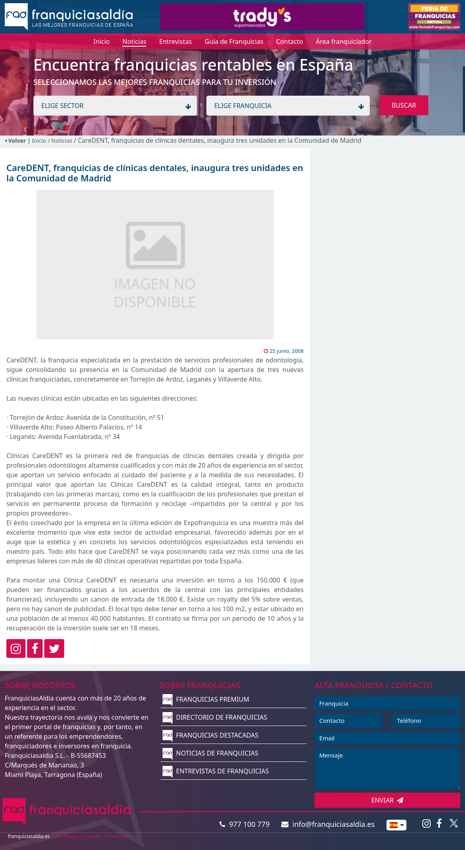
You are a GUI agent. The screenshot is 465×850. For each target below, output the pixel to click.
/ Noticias (61, 140)
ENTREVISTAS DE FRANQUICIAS (216, 771)
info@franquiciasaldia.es (328, 824)
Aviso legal (67, 836)
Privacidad (118, 836)
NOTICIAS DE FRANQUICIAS (211, 753)
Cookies (93, 836)
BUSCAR (404, 105)
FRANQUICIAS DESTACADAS (211, 735)
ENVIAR (387, 800)
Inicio (39, 140)
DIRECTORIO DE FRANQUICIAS (215, 717)
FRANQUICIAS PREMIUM (206, 699)
